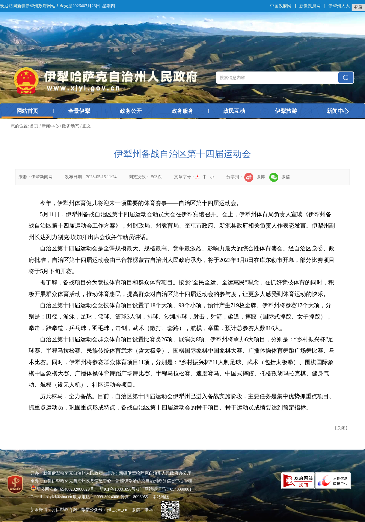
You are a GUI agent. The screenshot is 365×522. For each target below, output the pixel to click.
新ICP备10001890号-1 (119, 489)
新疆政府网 (310, 6)
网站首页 (27, 111)
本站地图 (160, 497)
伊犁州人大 (339, 6)
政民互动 (234, 111)
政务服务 (182, 111)
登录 (358, 7)
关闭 (341, 428)
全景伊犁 (79, 111)
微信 (279, 177)
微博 (254, 177)
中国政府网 (280, 6)
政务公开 (131, 111)
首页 (34, 126)
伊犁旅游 (286, 111)
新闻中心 (338, 111)
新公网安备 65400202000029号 (62, 489)
